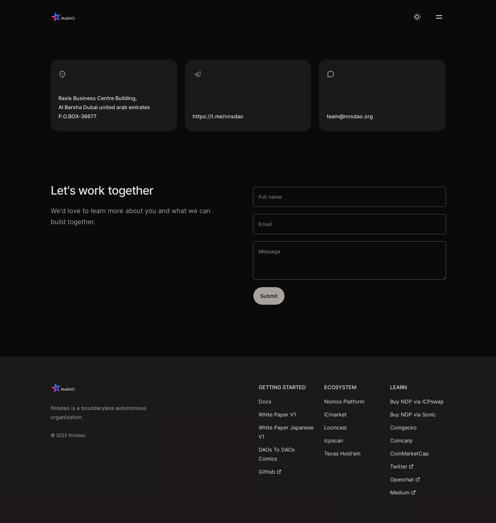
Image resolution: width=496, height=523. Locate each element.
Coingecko (403, 427)
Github (270, 471)
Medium (403, 492)
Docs (265, 401)
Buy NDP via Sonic (413, 414)
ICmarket (335, 414)
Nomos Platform (344, 401)
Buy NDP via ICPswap (417, 401)
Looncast (335, 427)
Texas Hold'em (342, 453)
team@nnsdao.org (350, 116)
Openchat (405, 479)
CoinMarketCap (409, 453)
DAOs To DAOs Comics (277, 454)
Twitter (402, 466)
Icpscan (333, 440)
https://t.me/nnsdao (218, 116)
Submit (269, 296)
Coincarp (401, 440)
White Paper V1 (277, 414)
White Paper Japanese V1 (286, 432)
